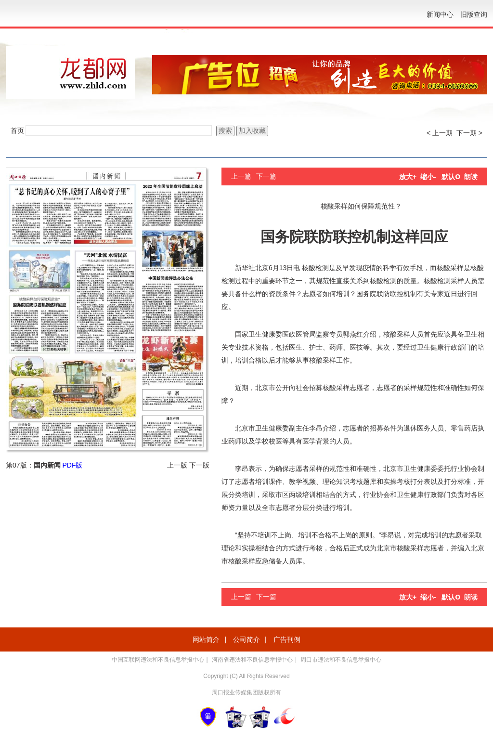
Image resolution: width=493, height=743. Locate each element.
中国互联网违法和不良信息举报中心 (158, 659)
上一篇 (241, 176)
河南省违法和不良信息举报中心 (252, 659)
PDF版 (72, 465)
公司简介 (246, 639)
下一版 (199, 465)
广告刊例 (286, 639)
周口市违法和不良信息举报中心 (340, 659)
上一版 (177, 465)
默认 (450, 177)
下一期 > (469, 133)
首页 (17, 130)
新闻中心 (440, 14)
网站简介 (206, 639)
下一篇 (266, 176)
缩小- (428, 177)
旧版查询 (473, 14)
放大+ (407, 177)
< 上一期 (440, 133)
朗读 (471, 177)
